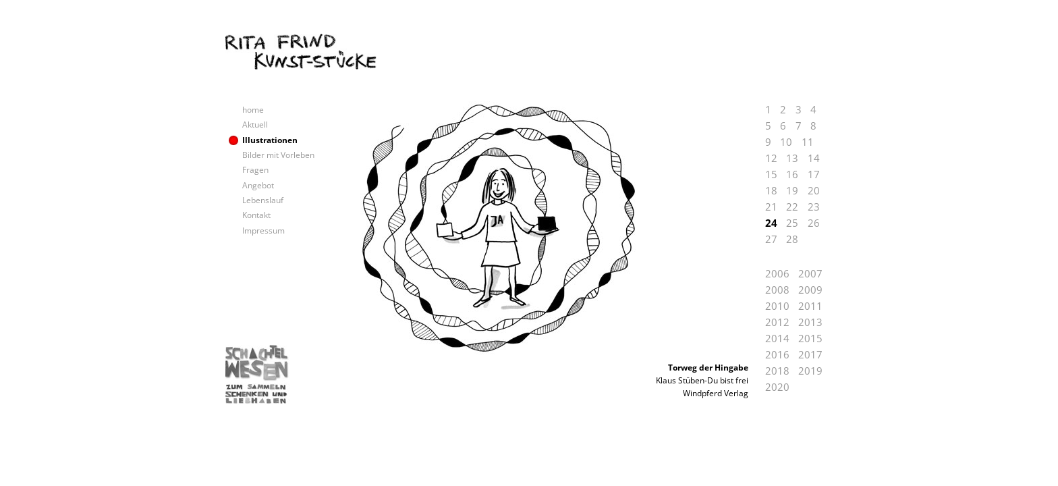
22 (792, 206)
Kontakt (256, 215)
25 (792, 223)
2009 (810, 289)
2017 (810, 354)
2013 (810, 322)
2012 (777, 322)
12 (771, 158)
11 (808, 141)
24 (771, 223)
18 (771, 190)
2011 (810, 306)
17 (814, 174)
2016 (777, 354)
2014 (777, 338)
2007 (810, 273)
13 (792, 158)
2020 (777, 387)
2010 (777, 306)
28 (792, 239)
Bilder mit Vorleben (278, 155)
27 (771, 239)
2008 (777, 289)
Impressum (263, 230)
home (253, 109)
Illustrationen (270, 140)
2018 (777, 370)
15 (771, 174)
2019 (810, 370)
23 (814, 206)
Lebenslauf (262, 200)
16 (792, 174)
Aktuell (255, 124)
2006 (777, 273)
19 (792, 190)
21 (771, 206)
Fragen (255, 170)
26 (814, 223)
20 (814, 190)
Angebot (258, 185)
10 (786, 141)
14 (814, 158)
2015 (810, 338)
